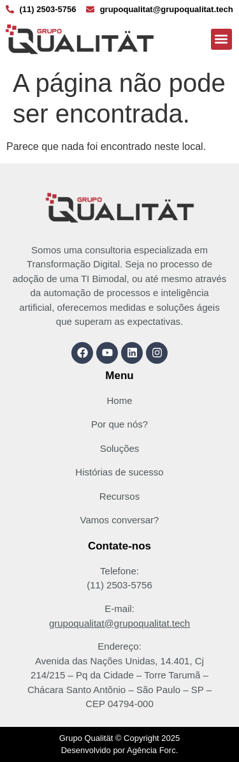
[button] (221, 39)
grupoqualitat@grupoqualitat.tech (119, 623)
